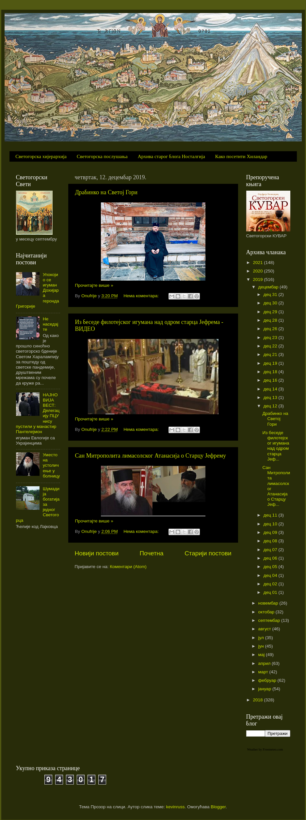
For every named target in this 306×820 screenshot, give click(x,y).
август (265, 628)
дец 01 (271, 592)
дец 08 (271, 540)
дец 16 (271, 380)
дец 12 (271, 405)
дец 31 (271, 294)
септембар (269, 620)
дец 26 (271, 328)
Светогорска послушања (102, 156)
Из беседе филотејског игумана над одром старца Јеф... (275, 445)
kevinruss (175, 806)
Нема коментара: (141, 295)
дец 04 (271, 575)
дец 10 (271, 523)
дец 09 (271, 532)
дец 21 (271, 354)
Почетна (152, 553)
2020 (258, 271)
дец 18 (271, 371)
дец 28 (271, 320)
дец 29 (271, 311)
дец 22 (271, 346)
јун (261, 646)
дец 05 (271, 566)
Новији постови (97, 553)
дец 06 (271, 558)
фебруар (268, 680)
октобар (267, 611)
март (263, 671)
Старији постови (208, 553)
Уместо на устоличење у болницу (51, 465)
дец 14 (271, 389)
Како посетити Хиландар (241, 156)
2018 (258, 699)
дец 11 (271, 515)
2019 (258, 279)
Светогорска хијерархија (41, 156)
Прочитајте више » (94, 285)
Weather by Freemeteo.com (265, 749)
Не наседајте (50, 324)
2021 (258, 262)
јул (261, 637)
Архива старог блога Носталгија (171, 156)
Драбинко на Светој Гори (106, 192)
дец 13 (271, 397)
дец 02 (271, 583)
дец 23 (271, 337)
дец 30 (271, 302)
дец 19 (271, 363)
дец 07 (271, 549)
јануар (265, 688)
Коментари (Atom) (128, 566)
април (265, 663)
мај (262, 654)
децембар (269, 287)
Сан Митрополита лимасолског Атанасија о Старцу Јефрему (150, 455)
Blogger (218, 806)
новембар (269, 603)
